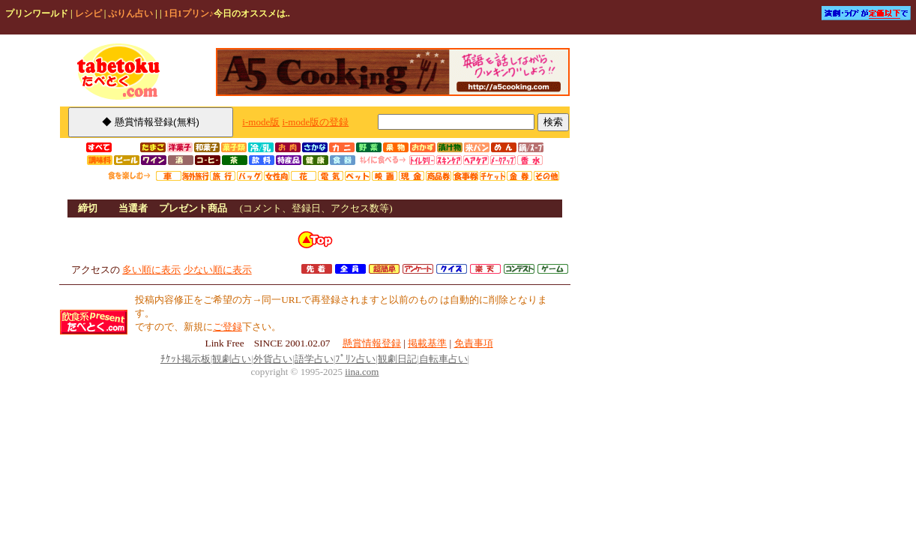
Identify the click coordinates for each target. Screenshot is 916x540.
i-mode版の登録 (315, 122)
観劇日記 (397, 358)
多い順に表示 (151, 269)
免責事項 (473, 343)
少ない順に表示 (218, 269)
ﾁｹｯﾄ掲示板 (185, 358)
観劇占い (231, 358)
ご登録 (227, 326)
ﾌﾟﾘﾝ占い (355, 358)
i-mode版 (261, 122)
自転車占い (443, 358)
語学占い (314, 358)
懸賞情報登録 (372, 343)
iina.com (362, 371)
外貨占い (272, 358)
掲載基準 (427, 343)
